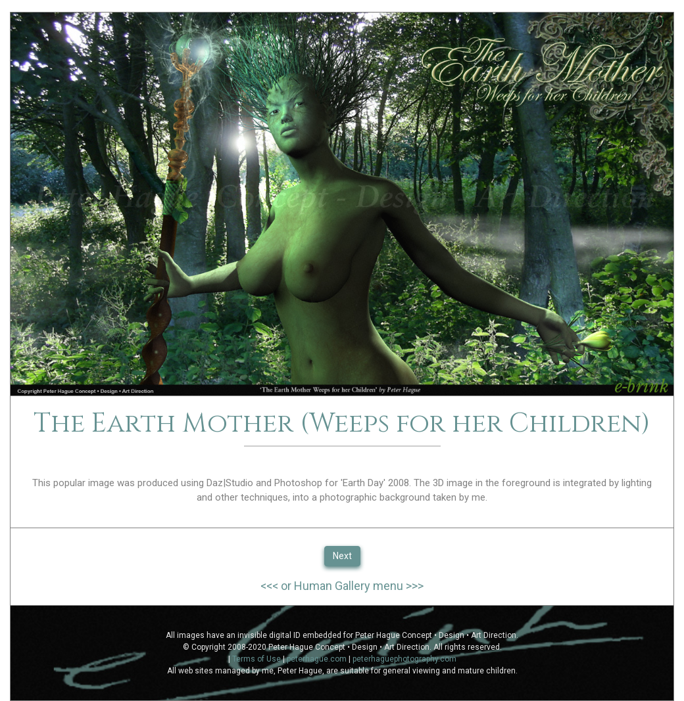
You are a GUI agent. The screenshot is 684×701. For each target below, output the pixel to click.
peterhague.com (317, 659)
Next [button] (342, 556)
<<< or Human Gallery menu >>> (342, 586)
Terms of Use (256, 659)
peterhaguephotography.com (404, 659)
